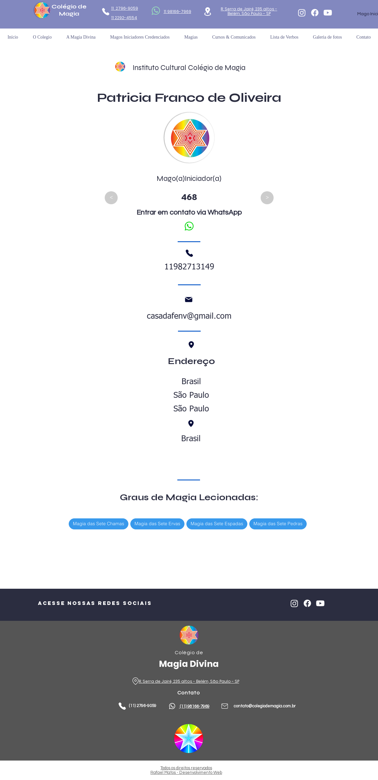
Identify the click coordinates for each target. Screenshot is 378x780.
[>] (267, 197)
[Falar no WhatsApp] (189, 225)
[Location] (208, 11)
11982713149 (189, 267)
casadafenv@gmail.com (189, 317)
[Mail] (188, 299)
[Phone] (105, 12)
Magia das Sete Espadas (216, 523)
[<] (111, 197)
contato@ (243, 706)
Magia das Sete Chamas (98, 523)
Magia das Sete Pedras (277, 523)
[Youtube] (328, 13)
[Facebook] (315, 13)
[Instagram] (302, 13)
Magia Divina (189, 664)
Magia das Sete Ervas (157, 523)
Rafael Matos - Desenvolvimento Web (186, 772)
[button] (284, 37)
